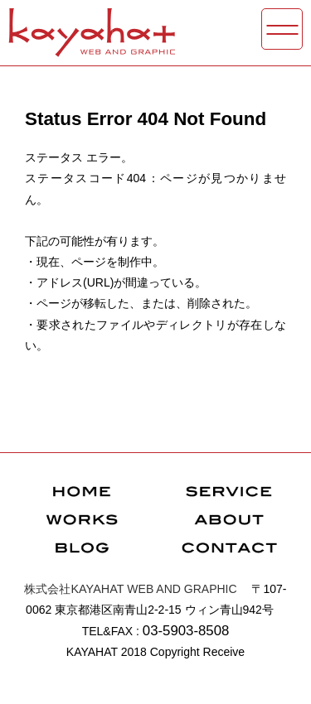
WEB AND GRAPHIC (130, 589)
